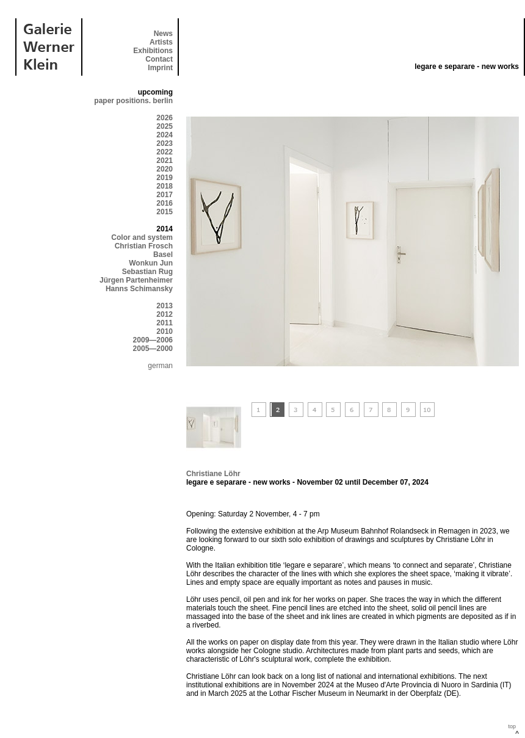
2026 (164, 118)
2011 (164, 323)
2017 (164, 194)
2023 (164, 143)
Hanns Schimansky (139, 288)
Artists (161, 42)
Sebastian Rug (147, 271)
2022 (164, 152)
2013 (164, 306)
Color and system (142, 237)
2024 (164, 135)
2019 (164, 177)
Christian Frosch (144, 246)
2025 (164, 126)
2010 (164, 331)
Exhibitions (153, 50)
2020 (164, 169)
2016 (164, 203)
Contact (159, 59)
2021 (164, 160)
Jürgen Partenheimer (136, 280)
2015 (164, 212)
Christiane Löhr (213, 473)
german (160, 365)
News (163, 33)
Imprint (160, 67)
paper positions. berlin (133, 100)
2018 (164, 186)
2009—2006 (153, 340)
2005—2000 (153, 348)
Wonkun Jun (151, 263)
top (512, 726)
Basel (163, 254)
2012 (164, 314)
